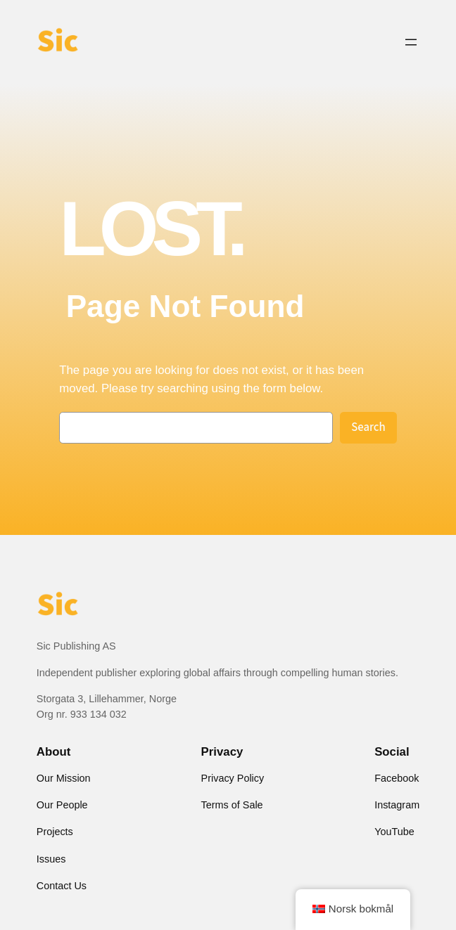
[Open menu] (411, 42)
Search (368, 427)
